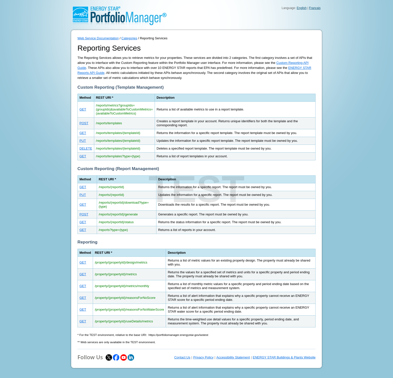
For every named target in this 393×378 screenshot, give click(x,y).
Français (315, 8)
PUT (82, 141)
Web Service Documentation (98, 38)
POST (83, 123)
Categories (129, 38)
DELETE (85, 148)
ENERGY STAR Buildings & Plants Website (284, 357)
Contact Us (182, 357)
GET (82, 109)
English (302, 8)
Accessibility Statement (233, 357)
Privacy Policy (203, 357)
